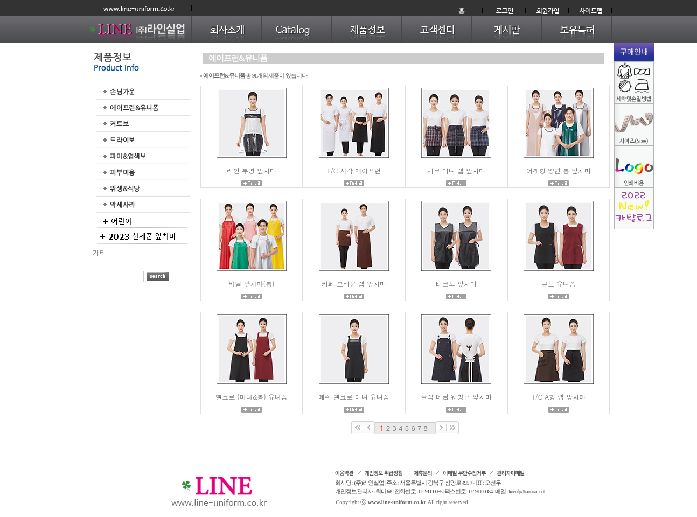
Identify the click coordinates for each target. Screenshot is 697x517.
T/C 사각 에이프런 (354, 170)
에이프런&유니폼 (237, 58)
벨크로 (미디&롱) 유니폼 (251, 396)
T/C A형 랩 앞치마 (559, 396)
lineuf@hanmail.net (526, 491)
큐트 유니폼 (558, 283)
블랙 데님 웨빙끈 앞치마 (456, 396)
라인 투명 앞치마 (251, 170)
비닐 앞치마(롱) (251, 283)
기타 (99, 252)
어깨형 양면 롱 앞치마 (558, 170)
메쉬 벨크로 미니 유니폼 (353, 396)
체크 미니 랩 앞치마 (456, 170)
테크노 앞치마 (456, 283)
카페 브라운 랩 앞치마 (354, 283)
